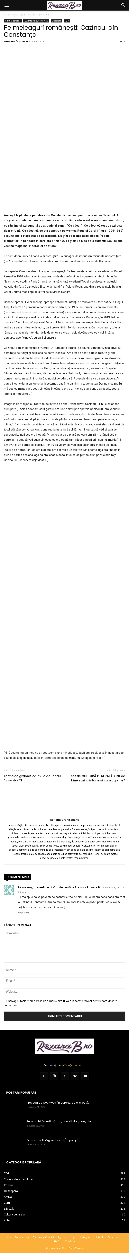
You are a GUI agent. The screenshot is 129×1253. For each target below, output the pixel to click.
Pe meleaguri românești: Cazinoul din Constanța (61, 31)
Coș (9, 1237)
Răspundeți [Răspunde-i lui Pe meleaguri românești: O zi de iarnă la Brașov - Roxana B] (24, 912)
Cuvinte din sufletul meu (36, 20)
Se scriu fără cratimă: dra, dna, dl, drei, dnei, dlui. (59, 1121)
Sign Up (62, 1237)
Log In (73, 1237)
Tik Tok (58, 1241)
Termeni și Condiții (43, 1237)
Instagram (85, 1237)
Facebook (113, 1237)
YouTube (70, 1241)
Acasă (7, 14)
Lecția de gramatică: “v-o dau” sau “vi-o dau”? (32, 778)
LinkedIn (99, 1237)
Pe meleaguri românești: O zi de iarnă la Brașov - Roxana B (59, 887)
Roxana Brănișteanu (16, 41)
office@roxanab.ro (74, 1065)
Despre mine (22, 1237)
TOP (67, 20)
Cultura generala (39, 14)
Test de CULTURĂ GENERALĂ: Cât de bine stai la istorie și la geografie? (97, 778)
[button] (6, 5)
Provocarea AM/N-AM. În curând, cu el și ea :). (58, 1103)
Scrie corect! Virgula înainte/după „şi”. (52, 1140)
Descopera (20, 14)
